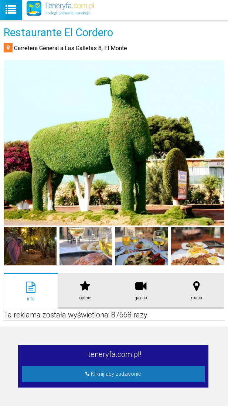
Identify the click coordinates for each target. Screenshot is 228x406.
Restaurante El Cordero (58, 32)
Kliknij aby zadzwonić (113, 374)
